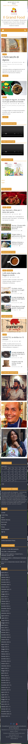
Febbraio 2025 (4, 601)
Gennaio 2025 (4, 603)
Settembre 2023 (5, 642)
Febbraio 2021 (4, 706)
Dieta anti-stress (12, 551)
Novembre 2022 (5, 661)
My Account (4, 522)
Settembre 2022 (5, 666)
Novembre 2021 (5, 685)
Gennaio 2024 (4, 632)
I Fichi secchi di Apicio (10, 58)
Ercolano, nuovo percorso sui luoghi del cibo (18, 289)
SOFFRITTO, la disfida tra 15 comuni (13, 338)
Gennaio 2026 (4, 579)
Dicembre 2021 (5, 682)
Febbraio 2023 (4, 654)
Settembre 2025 (5, 589)
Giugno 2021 (4, 697)
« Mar (2, 484)
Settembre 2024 (5, 613)
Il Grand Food (14, 17)
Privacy (3, 527)
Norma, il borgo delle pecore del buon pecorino (18, 227)
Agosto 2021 (4, 692)
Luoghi (4, 334)
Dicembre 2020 (5, 711)
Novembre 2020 (5, 713)
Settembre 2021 (5, 690)
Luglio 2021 (4, 694)
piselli (20, 105)
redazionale (14, 103)
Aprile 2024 (4, 625)
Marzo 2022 (4, 675)
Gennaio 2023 (4, 656)
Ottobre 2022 (4, 663)
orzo (17, 105)
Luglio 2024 (4, 618)
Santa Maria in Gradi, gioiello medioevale (18, 307)
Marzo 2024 (4, 627)
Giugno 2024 (4, 620)
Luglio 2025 (4, 591)
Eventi (4, 207)
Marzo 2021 (4, 704)
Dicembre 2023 (5, 634)
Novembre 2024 (5, 608)
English (3, 182)
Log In (2, 517)
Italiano (3, 180)
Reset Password (5, 529)
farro (10, 105)
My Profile (3, 524)
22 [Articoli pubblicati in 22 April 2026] (10, 478)
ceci (8, 105)
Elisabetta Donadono (17, 62)
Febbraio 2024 (4, 630)
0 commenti (21, 103)
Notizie (8, 207)
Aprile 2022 (4, 673)
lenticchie (14, 105)
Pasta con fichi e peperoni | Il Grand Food (11, 554)
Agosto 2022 (4, 668)
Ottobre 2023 (4, 639)
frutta (21, 64)
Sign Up (3, 531)
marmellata (4, 66)
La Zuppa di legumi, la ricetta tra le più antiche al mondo (13, 100)
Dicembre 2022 (5, 658)
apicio (10, 64)
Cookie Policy (4, 515)
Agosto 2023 (4, 644)
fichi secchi (16, 64)
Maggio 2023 (4, 649)
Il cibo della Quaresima (12, 549)
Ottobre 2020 (4, 716)
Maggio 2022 (4, 670)
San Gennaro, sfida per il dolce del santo (12, 211)
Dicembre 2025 (5, 582)
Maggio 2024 (4, 623)
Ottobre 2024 (4, 611)
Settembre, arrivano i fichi (7, 555)
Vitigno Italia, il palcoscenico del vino (18, 235)
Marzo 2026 (4, 575)
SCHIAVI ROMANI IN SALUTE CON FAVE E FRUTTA (18, 299)
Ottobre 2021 (4, 687)
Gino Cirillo (3, 551)
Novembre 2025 (5, 584)
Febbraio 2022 (4, 678)
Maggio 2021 (4, 699)
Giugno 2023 (4, 646)
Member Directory (5, 519)
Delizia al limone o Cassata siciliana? (17, 243)
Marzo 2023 (4, 651)
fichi (13, 64)
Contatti (3, 512)
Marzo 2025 (4, 599)
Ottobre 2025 (4, 587)
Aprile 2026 (4, 572)
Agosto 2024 (4, 615)
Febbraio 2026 (4, 577)
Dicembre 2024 (5, 606)
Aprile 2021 (4, 701)
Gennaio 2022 (4, 680)
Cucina (4, 54)
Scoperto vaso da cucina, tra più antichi (17, 363)
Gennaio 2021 (4, 709)
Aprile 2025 (4, 596)
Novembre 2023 (5, 637)
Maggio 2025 (4, 594)
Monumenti (9, 270)
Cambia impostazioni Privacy (8, 540)
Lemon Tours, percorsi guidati (10, 5)
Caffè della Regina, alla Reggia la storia (11, 274)
